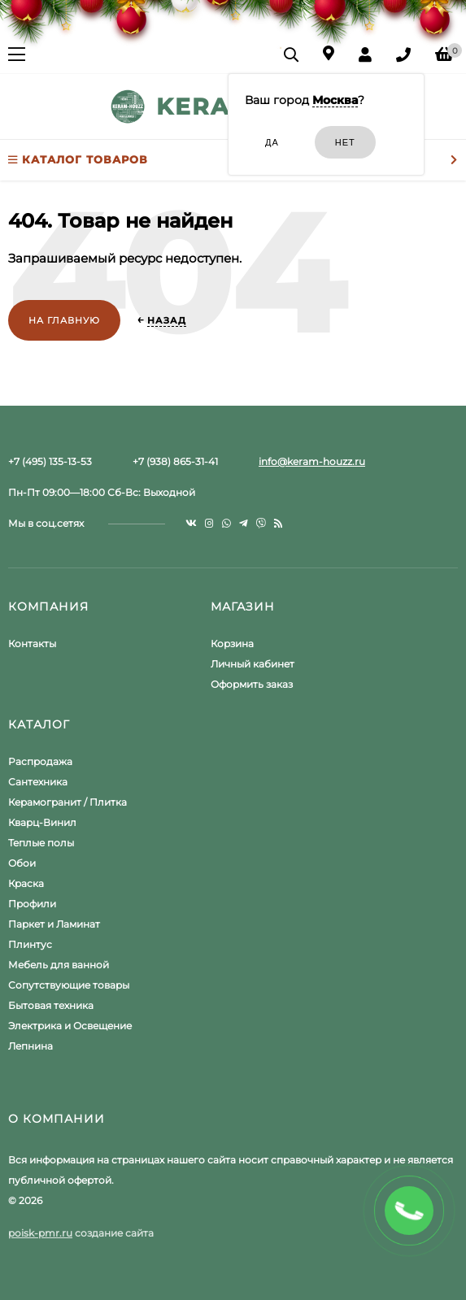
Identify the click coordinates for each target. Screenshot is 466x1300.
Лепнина (30, 1046)
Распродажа (40, 761)
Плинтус (30, 944)
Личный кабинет (252, 664)
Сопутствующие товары (68, 985)
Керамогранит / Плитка (67, 802)
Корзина (232, 643)
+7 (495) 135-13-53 (50, 461)
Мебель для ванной (58, 965)
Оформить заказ (252, 684)
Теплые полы (41, 843)
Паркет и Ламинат (54, 924)
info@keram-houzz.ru (312, 461)
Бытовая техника (51, 1005)
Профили (32, 904)
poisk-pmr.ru (40, 1233)
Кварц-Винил (42, 822)
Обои (22, 863)
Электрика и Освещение (70, 1026)
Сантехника (38, 782)
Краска (26, 883)
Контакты (32, 643)
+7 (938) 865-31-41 (175, 461)
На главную (64, 320)
